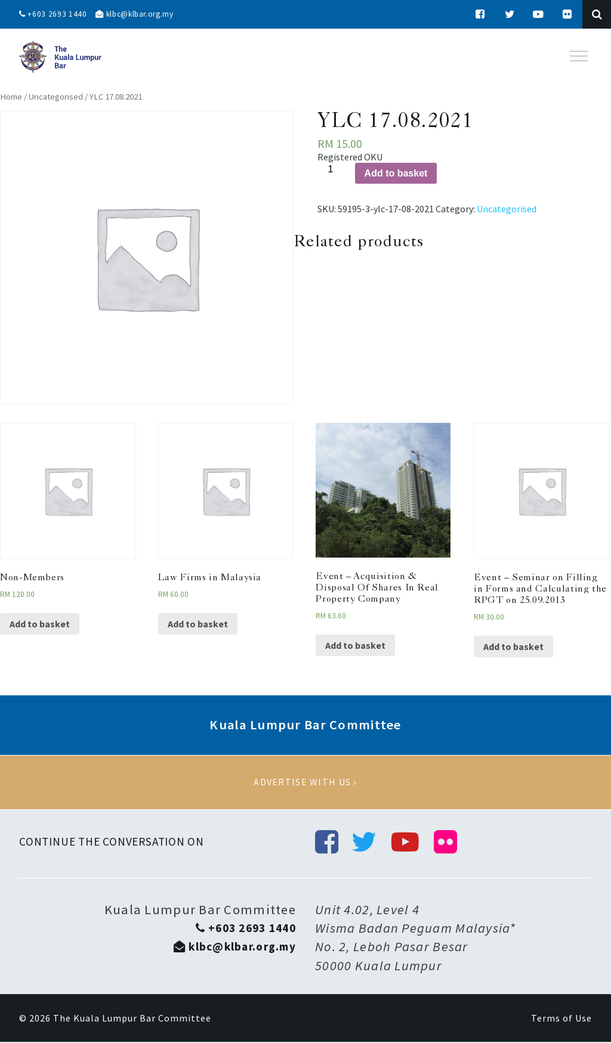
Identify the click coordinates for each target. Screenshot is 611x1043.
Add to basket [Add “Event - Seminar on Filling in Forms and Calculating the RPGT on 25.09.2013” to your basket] (513, 646)
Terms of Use (561, 1019)
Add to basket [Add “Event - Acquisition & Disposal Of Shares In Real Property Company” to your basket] (355, 645)
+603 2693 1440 (53, 14)
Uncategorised (56, 96)
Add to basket (396, 173)
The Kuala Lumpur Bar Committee (132, 1019)
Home (11, 96)
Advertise (305, 782)
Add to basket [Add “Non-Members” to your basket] (40, 624)
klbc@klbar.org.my (139, 14)
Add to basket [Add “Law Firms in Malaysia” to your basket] (198, 624)
